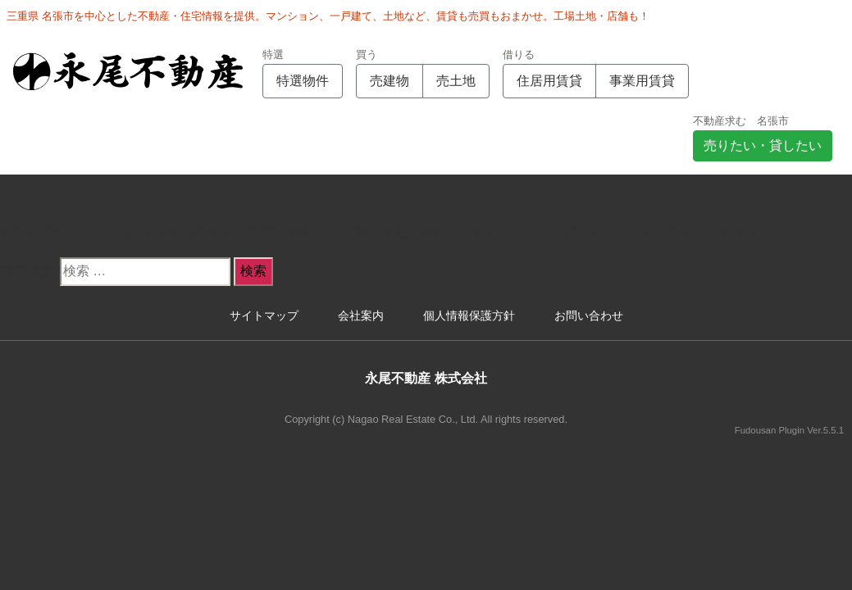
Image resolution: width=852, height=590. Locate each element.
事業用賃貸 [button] (642, 81)
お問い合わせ (588, 315)
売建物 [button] (389, 81)
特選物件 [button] (302, 81)
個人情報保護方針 (469, 315)
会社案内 (361, 315)
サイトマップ (264, 315)
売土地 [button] (456, 81)
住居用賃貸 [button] (549, 81)
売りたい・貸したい (763, 145)
